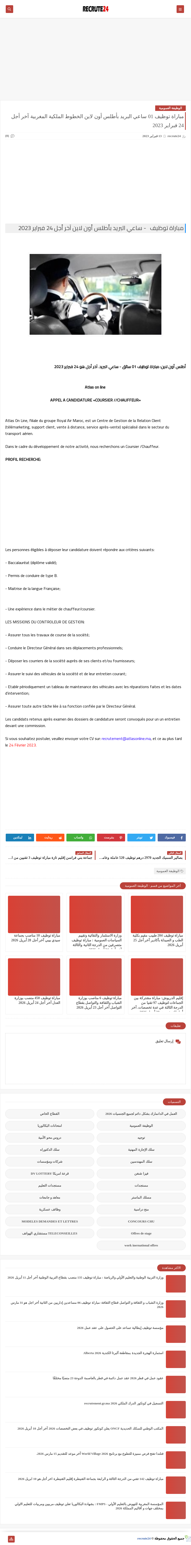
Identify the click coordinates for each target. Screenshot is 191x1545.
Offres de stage (141, 1233)
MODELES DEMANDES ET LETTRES (50, 1221)
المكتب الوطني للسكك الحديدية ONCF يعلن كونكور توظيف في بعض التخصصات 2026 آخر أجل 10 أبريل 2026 (90, 1428)
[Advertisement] (95, 61)
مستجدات (141, 1185)
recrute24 (143, 1538)
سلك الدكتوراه (49, 1149)
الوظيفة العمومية (170, 108)
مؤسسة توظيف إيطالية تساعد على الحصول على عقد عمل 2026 (120, 1328)
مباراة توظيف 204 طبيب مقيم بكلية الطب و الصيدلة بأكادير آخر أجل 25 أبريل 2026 (158, 940)
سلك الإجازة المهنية (141, 1149)
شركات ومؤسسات (49, 1161)
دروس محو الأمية (49, 1137)
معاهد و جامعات (49, 1197)
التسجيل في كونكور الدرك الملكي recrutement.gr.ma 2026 (123, 1403)
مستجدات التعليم (49, 1185)
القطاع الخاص (49, 1114)
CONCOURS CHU (141, 1221)
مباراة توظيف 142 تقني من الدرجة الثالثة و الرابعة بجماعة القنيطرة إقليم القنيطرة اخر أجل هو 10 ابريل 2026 (90, 1479)
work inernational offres (141, 1245)
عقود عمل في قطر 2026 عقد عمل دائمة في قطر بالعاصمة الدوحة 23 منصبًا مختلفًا (108, 1378)
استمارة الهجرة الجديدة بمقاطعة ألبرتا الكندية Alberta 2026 (123, 1353)
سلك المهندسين (141, 1161)
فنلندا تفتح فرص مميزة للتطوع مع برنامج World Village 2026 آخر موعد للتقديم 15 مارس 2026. (99, 1454)
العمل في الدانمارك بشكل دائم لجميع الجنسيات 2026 (141, 1114)
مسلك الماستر (141, 1197)
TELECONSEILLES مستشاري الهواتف (49, 1233)
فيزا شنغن (141, 1173)
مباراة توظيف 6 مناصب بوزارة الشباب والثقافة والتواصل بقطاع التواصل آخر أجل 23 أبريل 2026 (99, 1002)
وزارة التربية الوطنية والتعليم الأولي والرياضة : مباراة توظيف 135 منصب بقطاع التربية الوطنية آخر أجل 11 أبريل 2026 (85, 1277)
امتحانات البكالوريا (50, 1126)
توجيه (141, 1137)
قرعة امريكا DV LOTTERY (50, 1173)
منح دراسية (141, 1209)
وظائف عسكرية (49, 1209)
